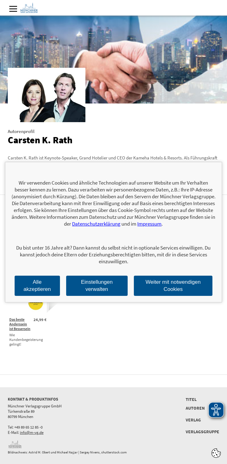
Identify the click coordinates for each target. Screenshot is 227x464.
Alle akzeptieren (37, 285)
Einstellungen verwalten (97, 285)
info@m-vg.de (31, 432)
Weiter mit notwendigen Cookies (173, 285)
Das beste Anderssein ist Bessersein (19, 324)
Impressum (149, 223)
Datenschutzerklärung (96, 223)
